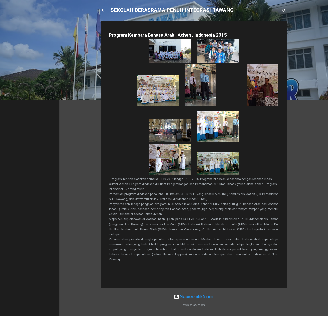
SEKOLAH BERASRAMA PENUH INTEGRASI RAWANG (172, 10)
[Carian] (284, 11)
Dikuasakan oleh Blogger (193, 297)
